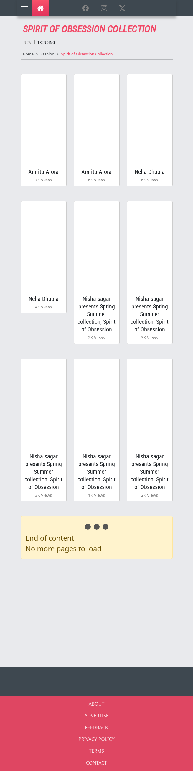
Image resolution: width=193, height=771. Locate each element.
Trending (46, 42)
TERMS (96, 751)
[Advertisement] (100, 612)
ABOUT (97, 704)
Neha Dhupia (150, 171)
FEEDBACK (96, 727)
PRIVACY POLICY (96, 739)
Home (28, 54)
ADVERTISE (96, 715)
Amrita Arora (43, 171)
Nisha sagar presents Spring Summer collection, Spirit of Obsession (96, 314)
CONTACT (96, 763)
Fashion (47, 54)
